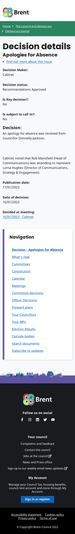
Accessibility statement (26, 514)
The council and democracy (34, 26)
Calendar (18, 278)
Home (7, 26)
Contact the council (37, 450)
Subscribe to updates (27, 351)
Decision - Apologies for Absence (37, 250)
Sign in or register (37, 499)
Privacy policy (27, 518)
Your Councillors (24, 314)
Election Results (24, 329)
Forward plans (22, 307)
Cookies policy (54, 514)
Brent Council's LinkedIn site (37, 419)
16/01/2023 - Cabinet (18, 217)
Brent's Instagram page (30, 419)
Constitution (21, 271)
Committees (21, 264)
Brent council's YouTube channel (53, 419)
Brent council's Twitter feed (45, 419)
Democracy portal (17, 31)
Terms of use (48, 518)
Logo (16, 12)
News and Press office (37, 462)
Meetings (19, 286)
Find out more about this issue (29, 61)
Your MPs (19, 322)
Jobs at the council (37, 456)
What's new (20, 257)
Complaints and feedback (37, 443)
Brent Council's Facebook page (22, 419)
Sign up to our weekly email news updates (37, 468)
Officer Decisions (24, 300)
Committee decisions (27, 293)
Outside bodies (23, 336)
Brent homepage (37, 399)
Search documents (26, 343)
